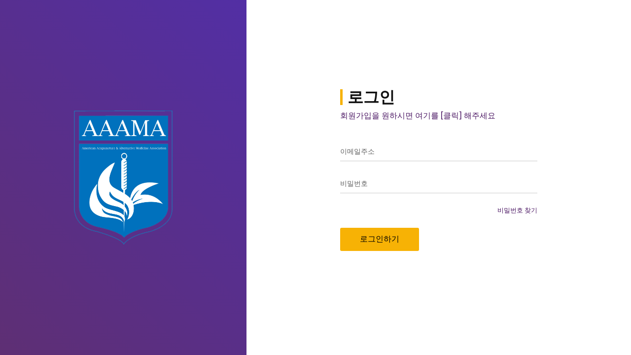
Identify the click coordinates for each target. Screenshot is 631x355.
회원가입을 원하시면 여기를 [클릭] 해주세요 (417, 115)
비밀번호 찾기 (517, 210)
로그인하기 (379, 239)
